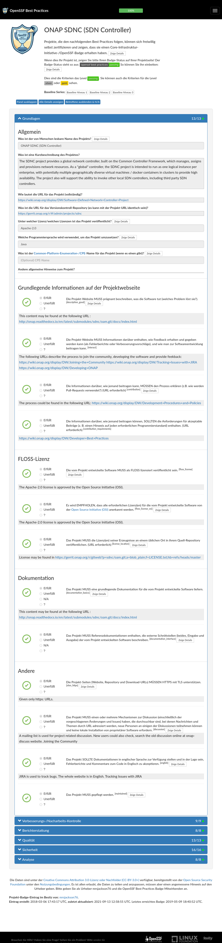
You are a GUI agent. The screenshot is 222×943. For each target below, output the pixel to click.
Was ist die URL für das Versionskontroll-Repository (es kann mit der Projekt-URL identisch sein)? (83, 208)
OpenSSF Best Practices (29, 10)
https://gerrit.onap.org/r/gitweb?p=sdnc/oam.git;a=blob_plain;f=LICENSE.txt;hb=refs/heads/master (128, 557)
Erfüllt (42, 298)
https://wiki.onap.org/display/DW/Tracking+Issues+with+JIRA (151, 362)
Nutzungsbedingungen (55, 884)
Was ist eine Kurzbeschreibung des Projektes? (49, 155)
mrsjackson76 (68, 897)
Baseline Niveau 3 (123, 92)
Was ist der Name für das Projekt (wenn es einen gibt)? (81, 253)
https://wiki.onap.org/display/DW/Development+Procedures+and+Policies (146, 403)
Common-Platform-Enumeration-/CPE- (60, 253)
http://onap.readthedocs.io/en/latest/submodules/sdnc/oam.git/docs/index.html (78, 321)
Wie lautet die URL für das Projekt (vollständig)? (50, 194)
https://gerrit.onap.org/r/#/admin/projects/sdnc (50, 213)
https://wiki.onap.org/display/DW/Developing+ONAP (58, 368)
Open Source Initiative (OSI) (89, 509)
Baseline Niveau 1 (77, 92)
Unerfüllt (42, 303)
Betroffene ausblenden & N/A (83, 101)
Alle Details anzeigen (51, 101)
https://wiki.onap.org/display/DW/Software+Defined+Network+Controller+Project (73, 200)
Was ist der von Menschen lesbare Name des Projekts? (54, 138)
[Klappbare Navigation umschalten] (215, 10)
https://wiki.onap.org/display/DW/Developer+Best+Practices (64, 438)
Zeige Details (117, 53)
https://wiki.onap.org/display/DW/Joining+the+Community (62, 362)
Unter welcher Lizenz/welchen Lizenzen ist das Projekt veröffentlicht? (65, 221)
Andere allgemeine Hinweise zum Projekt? (46, 269)
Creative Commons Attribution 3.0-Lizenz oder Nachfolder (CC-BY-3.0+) (91, 880)
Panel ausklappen (27, 101)
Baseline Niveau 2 (100, 92)
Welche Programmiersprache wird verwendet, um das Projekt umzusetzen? (68, 237)
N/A (42, 599)
